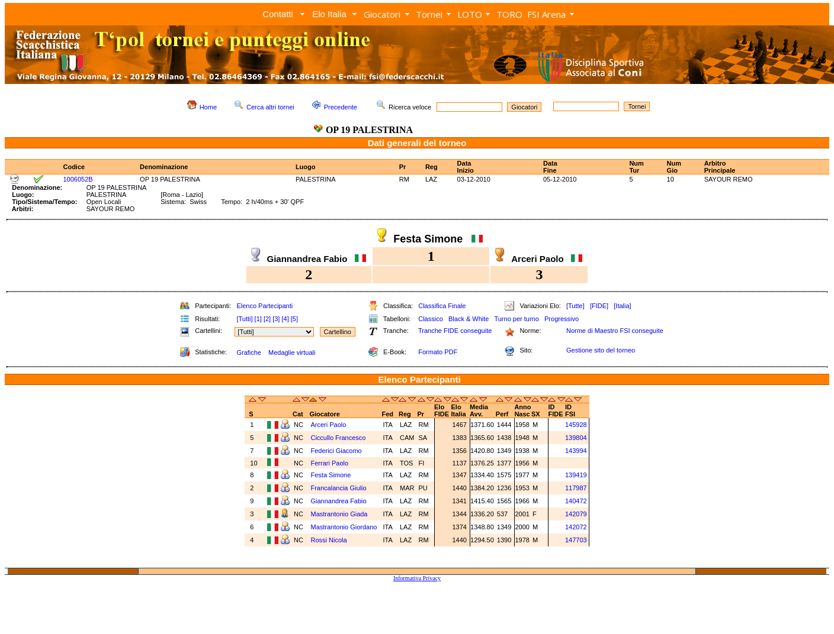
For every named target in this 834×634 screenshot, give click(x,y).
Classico (430, 318)
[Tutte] (575, 305)
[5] (294, 318)
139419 (576, 474)
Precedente (340, 107)
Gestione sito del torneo (600, 350)
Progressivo (561, 318)
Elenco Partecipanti (264, 305)
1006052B (77, 179)
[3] (276, 318)
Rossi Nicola (329, 540)
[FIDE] (599, 305)
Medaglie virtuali (291, 352)
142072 (576, 527)
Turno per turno (516, 318)
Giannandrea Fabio (339, 500)
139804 (576, 437)
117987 (576, 487)
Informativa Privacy (417, 578)
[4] (284, 318)
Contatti (277, 14)
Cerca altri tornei (270, 107)
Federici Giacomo (336, 450)
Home (208, 107)
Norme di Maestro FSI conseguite (614, 330)
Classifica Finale (442, 305)
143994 (576, 450)
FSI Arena (546, 14)
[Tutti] (244, 318)
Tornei (429, 14)
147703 (576, 540)
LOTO (469, 14)
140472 (576, 500)
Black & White (468, 318)
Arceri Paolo (329, 424)
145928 (576, 424)
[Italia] (622, 305)
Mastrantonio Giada (339, 513)
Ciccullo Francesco (338, 437)
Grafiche (248, 352)
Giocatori (382, 14)
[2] (267, 318)
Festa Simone (331, 474)
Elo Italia (329, 14)
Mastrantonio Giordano (344, 527)
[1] (258, 318)
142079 (576, 513)
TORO (509, 14)
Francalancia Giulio (339, 487)
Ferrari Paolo (329, 463)
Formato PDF (437, 351)
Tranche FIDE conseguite (455, 330)
